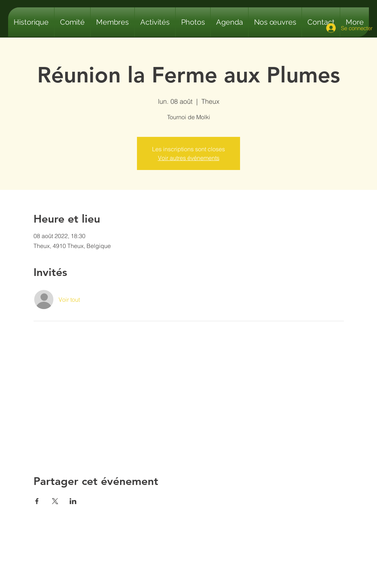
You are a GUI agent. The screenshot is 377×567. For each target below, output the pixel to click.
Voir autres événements (188, 158)
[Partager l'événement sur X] (55, 501)
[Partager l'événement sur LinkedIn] (73, 501)
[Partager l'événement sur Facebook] (37, 501)
